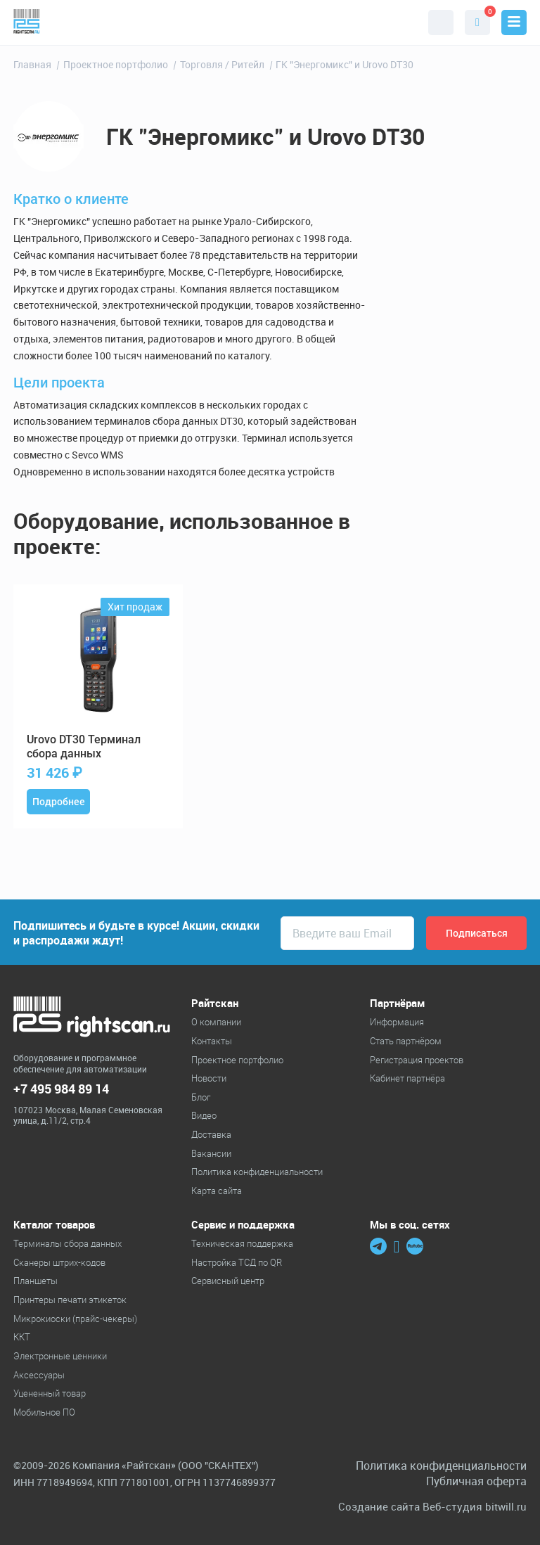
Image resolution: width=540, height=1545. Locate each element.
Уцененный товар (49, 1393)
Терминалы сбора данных (67, 1243)
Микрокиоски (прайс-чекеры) (75, 1318)
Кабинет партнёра (407, 1078)
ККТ (21, 1337)
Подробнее (58, 801)
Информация (397, 1021)
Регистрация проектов (416, 1059)
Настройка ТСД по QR (236, 1262)
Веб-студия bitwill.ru (475, 1506)
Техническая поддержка (242, 1243)
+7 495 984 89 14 (61, 1089)
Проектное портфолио (237, 1059)
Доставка (211, 1134)
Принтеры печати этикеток (70, 1299)
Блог (200, 1097)
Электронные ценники (60, 1356)
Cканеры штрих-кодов (59, 1262)
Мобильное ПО (44, 1412)
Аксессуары (39, 1374)
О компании (216, 1021)
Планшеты (35, 1280)
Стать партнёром (406, 1040)
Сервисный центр (227, 1280)
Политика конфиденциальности (257, 1171)
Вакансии (211, 1153)
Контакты (211, 1040)
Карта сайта (216, 1190)
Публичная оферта (476, 1481)
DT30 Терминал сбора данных (84, 747)
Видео (204, 1115)
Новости (208, 1078)
